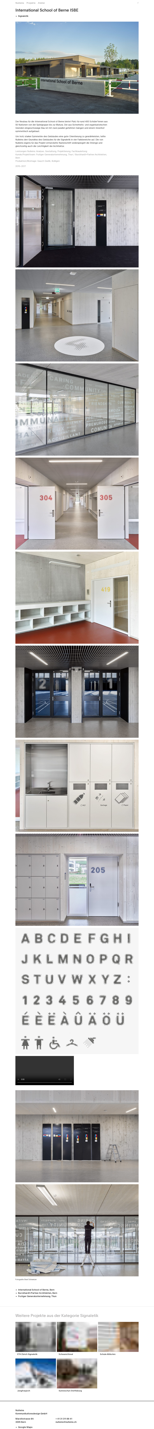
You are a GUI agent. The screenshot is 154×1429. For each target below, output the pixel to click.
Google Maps (25, 1406)
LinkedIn (62, 1419)
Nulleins (19, 3)
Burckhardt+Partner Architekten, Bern (37, 1272)
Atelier (41, 3)
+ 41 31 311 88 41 (64, 1397)
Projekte (30, 3)
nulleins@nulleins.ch (66, 1401)
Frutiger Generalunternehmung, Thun (37, 1275)
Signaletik (23, 16)
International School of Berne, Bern (36, 1268)
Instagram (23, 1419)
